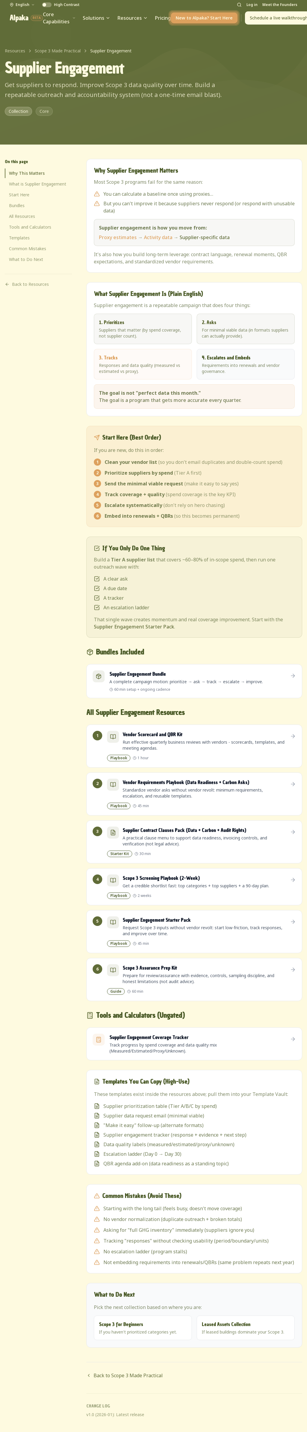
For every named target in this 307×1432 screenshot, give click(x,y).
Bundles (17, 205)
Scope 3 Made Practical (58, 51)
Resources (133, 18)
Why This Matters (27, 173)
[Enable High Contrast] (60, 4)
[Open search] (239, 4)
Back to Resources (27, 284)
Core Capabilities (59, 18)
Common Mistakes (27, 248)
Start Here (19, 195)
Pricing (163, 18)
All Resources (22, 216)
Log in (252, 4)
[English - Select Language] (22, 4)
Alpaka (26, 18)
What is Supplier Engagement (37, 184)
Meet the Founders (279, 4)
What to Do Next (26, 259)
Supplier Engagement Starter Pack (134, 626)
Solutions (96, 18)
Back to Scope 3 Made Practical (124, 1375)
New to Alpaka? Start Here (204, 18)
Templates (19, 238)
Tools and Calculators (30, 227)
